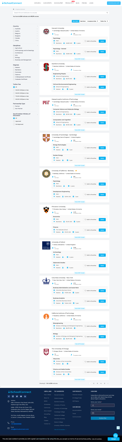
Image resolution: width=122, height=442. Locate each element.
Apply (102, 41)
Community (47, 407)
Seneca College (58, 422)
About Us (46, 398)
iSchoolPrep (58, 3)
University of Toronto (59, 405)
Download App (113, 3)
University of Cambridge (60, 408)
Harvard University (59, 395)
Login (91, 3)
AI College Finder (77, 398)
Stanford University (59, 401)
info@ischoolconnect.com (20, 429)
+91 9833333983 (16, 424)
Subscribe (102, 418)
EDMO (45, 401)
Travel (74, 413)
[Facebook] (8, 396)
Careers (46, 420)
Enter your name (96, 402)
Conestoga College (59, 412)
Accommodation (77, 410)
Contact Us (47, 423)
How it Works (47, 394)
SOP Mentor (76, 401)
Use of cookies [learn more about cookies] (97, 439)
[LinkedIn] (25, 396)
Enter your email (96, 409)
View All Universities (60, 429)
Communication (77, 416)
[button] (115, 435)
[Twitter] (17, 396)
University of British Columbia (62, 425)
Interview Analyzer (77, 394)
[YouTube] (21, 396)
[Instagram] (13, 396)
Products (68, 2)
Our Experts (47, 3)
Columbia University (59, 418)
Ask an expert (48, 411)
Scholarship (47, 404)
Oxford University (58, 398)
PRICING (84, 3)
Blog (77, 3)
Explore (37, 3)
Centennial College (59, 415)
